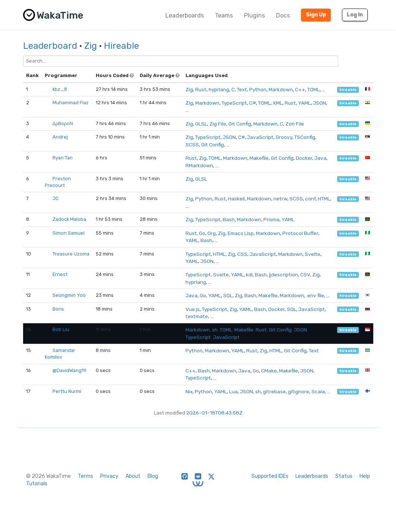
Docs (283, 15)
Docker (304, 158)
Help (364, 476)
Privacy (109, 476)
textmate (197, 316)
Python (257, 89)
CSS (242, 254)
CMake (269, 371)
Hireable (121, 46)
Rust (200, 89)
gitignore (298, 391)
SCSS (192, 144)
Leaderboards (184, 15)
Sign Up (316, 15)
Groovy (284, 137)
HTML (324, 198)
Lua (233, 391)
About (133, 476)
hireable (348, 90)
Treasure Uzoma (71, 254)
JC (55, 198)
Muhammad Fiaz (71, 102)
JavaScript (260, 137)
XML (277, 103)
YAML (304, 103)
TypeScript (234, 103)
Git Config (239, 124)
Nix (189, 391)
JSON (319, 103)
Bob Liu (61, 329)
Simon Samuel (69, 233)
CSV (305, 274)
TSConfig (304, 137)
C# (252, 103)
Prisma (271, 219)
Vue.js (193, 309)
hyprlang (219, 89)
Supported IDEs (269, 476)
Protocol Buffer (300, 233)
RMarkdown (199, 165)
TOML (313, 89)
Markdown (281, 89)
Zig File (217, 124)
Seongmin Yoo (69, 295)
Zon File (294, 124)
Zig (90, 46)
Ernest (60, 274)
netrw (280, 198)
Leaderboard (50, 46)
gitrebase (274, 391)
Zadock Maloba (69, 219)
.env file (315, 295)
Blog (153, 476)
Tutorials (36, 483)
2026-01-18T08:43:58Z (214, 413)
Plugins (254, 15)
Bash (229, 219)
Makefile (259, 158)
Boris (58, 309)
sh (215, 330)
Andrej (60, 137)
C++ (300, 89)
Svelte (312, 254)
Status (343, 476)
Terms (85, 476)
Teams (224, 15)
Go (202, 233)
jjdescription (283, 274)
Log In (355, 15)
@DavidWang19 (69, 370)
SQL (227, 295)
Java (320, 158)
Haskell (236, 198)
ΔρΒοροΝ (63, 123)
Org (211, 233)
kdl (249, 274)
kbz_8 (60, 89)
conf (310, 198)
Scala (318, 391)
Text (242, 89)
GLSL (201, 124)
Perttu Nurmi (67, 391)
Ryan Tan (63, 158)
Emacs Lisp (241, 233)
